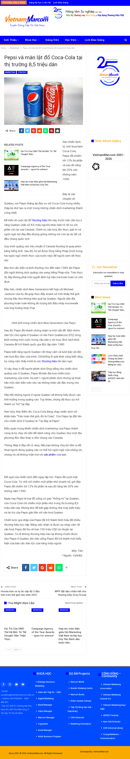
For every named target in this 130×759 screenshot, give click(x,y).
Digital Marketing (46, 698)
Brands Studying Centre (81, 688)
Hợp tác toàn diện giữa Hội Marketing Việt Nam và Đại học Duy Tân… (108, 342)
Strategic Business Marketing (45, 684)
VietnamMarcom (101, 752)
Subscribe (118, 283)
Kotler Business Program (49, 736)
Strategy (22, 72)
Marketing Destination (81, 724)
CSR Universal (77, 717)
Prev (8, 650)
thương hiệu (39, 220)
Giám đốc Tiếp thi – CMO (49, 692)
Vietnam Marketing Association (110, 686)
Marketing (10, 72)
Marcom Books (77, 694)
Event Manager (45, 730)
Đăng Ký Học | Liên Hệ (40, 2)
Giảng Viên (52, 39)
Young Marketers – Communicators (110, 736)
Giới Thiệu (10, 39)
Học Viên (70, 39)
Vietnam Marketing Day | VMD (113, 707)
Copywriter (43, 724)
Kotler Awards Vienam (81, 701)
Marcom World (77, 682)
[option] (108, 343)
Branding (64, 610)
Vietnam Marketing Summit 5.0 (110, 697)
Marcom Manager (46, 717)
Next (17, 650)
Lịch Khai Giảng (60, 2)
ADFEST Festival (110, 715)
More (88, 39)
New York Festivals (111, 722)
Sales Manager (45, 711)
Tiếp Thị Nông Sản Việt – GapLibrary (80, 709)
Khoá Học (31, 39)
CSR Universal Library (113, 728)
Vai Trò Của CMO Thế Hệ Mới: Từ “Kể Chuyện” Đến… (116, 307)
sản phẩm (50, 454)
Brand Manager (45, 705)
